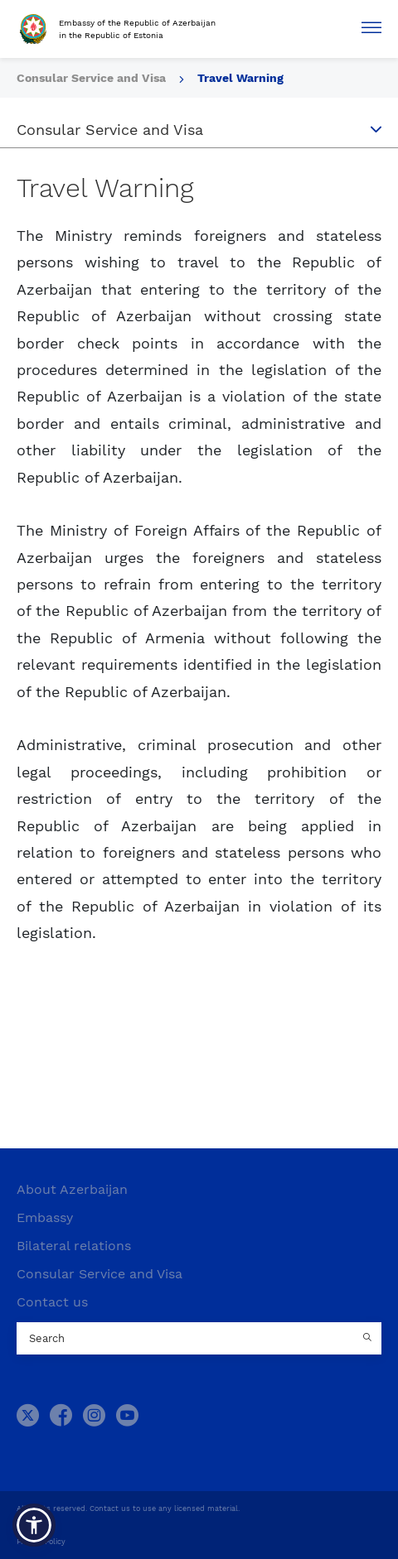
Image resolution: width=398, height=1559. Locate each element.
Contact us (52, 1302)
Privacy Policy (41, 1541)
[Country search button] (369, 1338)
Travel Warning (240, 77)
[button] (34, 1525)
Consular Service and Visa (99, 1274)
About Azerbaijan (72, 1189)
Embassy (45, 1217)
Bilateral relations (74, 1245)
